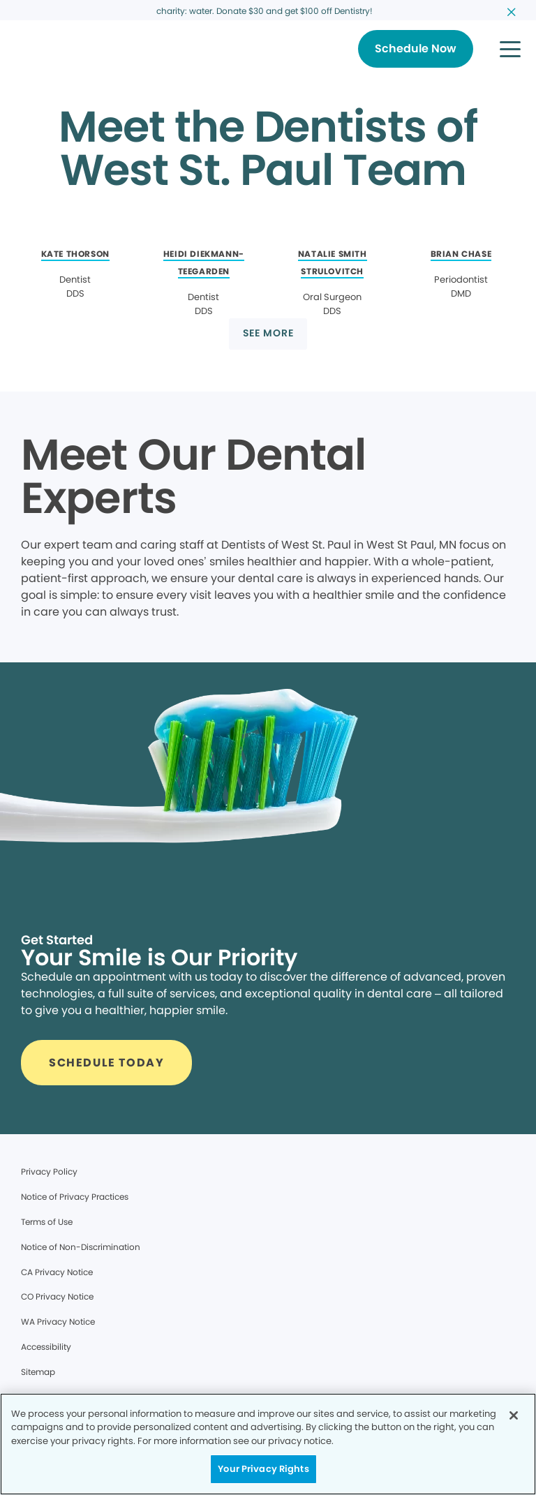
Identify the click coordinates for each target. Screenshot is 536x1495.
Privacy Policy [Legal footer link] (49, 1171)
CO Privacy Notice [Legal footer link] (57, 1296)
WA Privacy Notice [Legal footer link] (58, 1321)
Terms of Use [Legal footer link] (47, 1222)
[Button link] (415, 49)
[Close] (513, 1415)
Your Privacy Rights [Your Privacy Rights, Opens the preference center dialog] (263, 1468)
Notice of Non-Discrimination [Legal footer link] (80, 1247)
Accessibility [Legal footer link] (46, 1347)
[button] (510, 48)
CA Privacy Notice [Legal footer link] (57, 1272)
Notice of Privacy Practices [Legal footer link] (74, 1197)
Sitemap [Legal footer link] (38, 1372)
